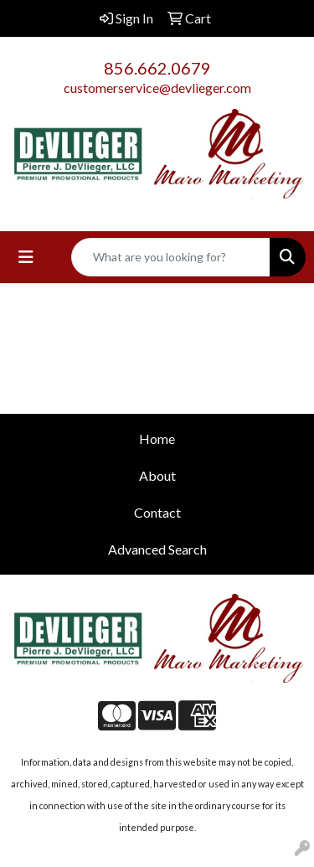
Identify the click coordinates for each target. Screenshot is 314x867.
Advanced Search (157, 549)
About (157, 475)
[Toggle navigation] (26, 257)
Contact (157, 512)
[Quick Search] (170, 257)
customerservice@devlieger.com (157, 87)
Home (157, 438)
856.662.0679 (157, 68)
